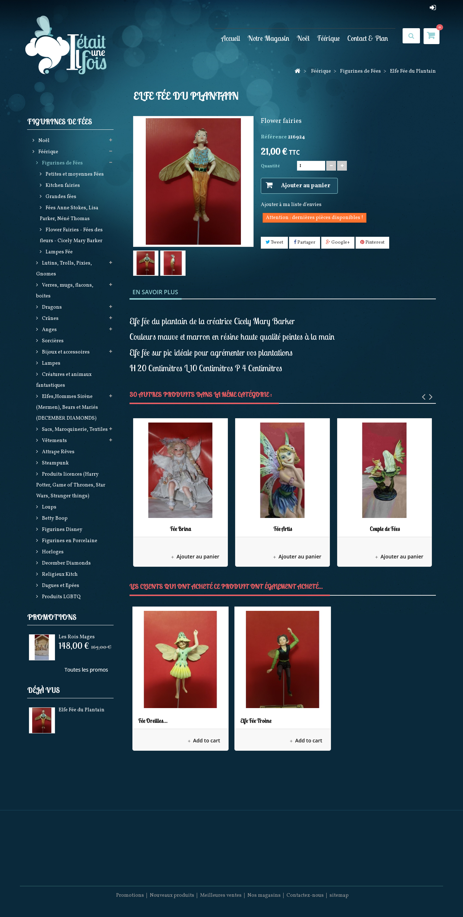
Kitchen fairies (62, 185)
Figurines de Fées (62, 163)
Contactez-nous (305, 895)
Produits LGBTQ (61, 597)
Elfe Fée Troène (255, 720)
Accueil (230, 38)
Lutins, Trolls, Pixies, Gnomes (64, 269)
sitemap (339, 895)
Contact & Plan (367, 38)
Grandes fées (60, 196)
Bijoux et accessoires (65, 352)
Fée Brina (180, 529)
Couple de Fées (385, 529)
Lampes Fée (58, 252)
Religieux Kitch (59, 574)
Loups (48, 507)
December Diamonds (66, 563)
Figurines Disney (61, 529)
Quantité (270, 166)
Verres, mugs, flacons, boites (64, 291)
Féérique (328, 38)
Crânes (50, 318)
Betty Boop (54, 518)
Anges (49, 329)
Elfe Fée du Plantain (82, 710)
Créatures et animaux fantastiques (64, 380)
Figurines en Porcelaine (69, 540)
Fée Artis (282, 529)
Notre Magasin (268, 38)
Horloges (52, 552)
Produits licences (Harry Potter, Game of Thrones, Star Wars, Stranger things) (70, 485)
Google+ (338, 242)
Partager (304, 242)
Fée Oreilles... (152, 720)
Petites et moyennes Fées (74, 174)
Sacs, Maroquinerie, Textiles (74, 429)
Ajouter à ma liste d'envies (291, 204)
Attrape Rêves (58, 452)
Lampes (50, 363)
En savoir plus (155, 292)
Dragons (51, 307)
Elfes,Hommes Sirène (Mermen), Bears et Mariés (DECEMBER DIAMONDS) (67, 407)
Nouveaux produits (172, 895)
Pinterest (372, 242)
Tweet (274, 242)
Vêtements (54, 440)
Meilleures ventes (221, 895)
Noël (303, 38)
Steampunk (55, 463)
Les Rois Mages (77, 637)
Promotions (51, 617)
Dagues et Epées (60, 585)
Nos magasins (264, 895)
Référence (274, 137)
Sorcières (52, 341)
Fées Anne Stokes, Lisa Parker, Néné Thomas (69, 213)
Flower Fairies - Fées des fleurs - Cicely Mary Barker (71, 235)
